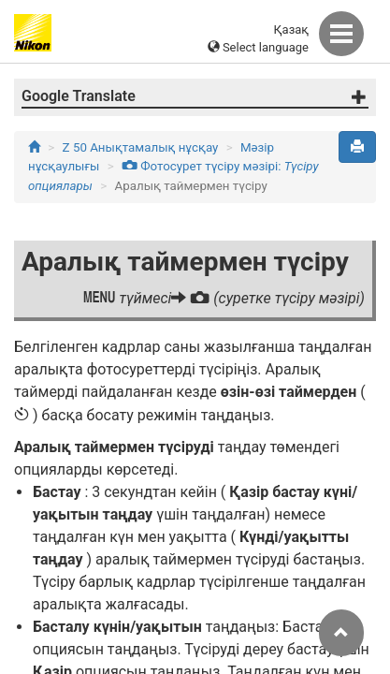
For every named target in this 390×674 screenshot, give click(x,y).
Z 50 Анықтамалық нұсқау (141, 147)
